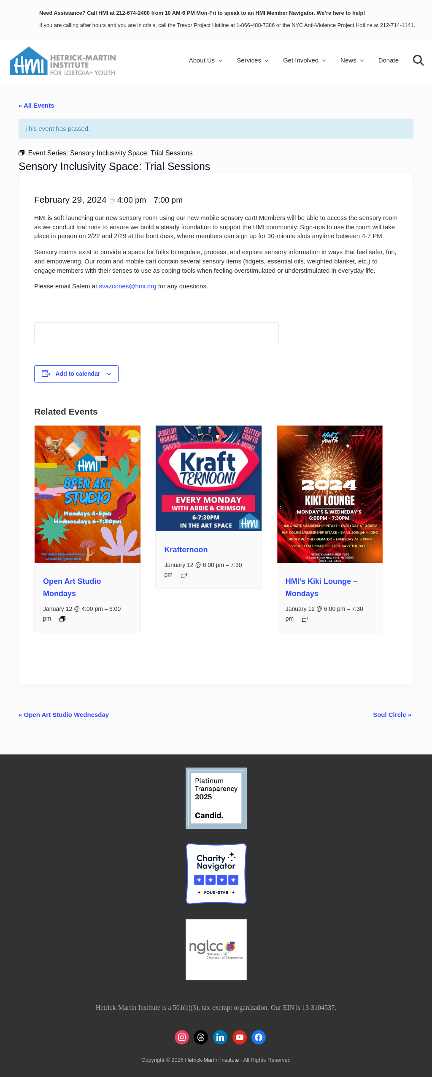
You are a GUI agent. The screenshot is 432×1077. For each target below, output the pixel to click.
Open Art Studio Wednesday (64, 714)
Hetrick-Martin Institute (212, 1060)
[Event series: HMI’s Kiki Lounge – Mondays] (305, 619)
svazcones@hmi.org (127, 286)
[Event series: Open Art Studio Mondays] (62, 618)
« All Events (36, 105)
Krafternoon (186, 549)
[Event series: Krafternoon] (184, 575)
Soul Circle (392, 714)
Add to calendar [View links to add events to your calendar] (78, 373)
